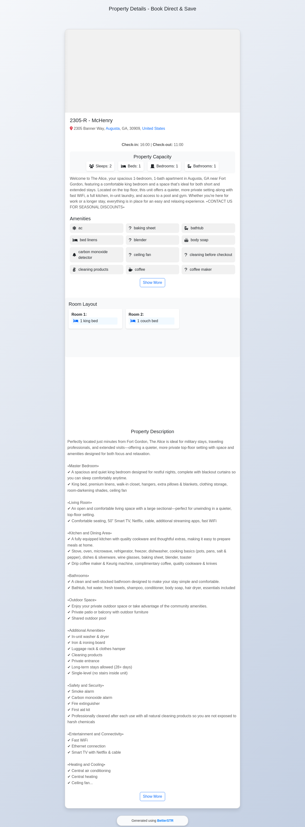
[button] (152, 71)
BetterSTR (165, 820)
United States (153, 128)
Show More (152, 283)
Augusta (113, 128)
